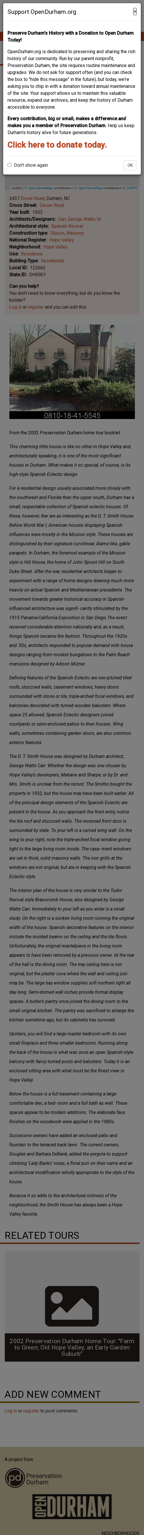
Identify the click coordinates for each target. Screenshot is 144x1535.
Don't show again (28, 165)
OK (130, 165)
